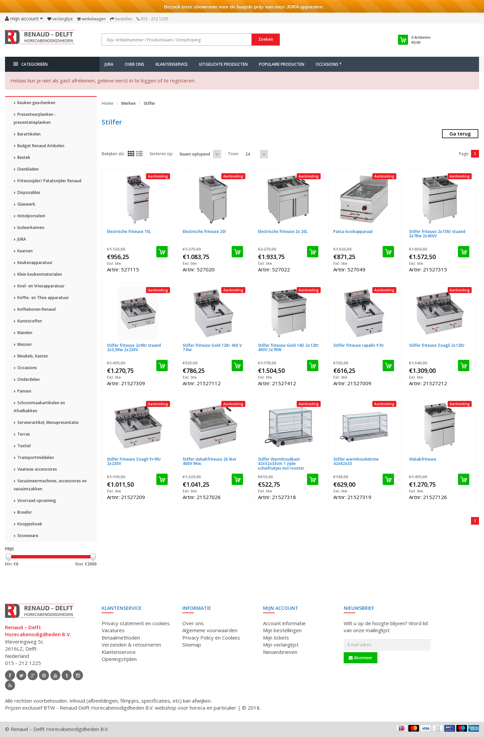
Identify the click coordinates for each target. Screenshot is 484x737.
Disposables (27, 192)
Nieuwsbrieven (280, 652)
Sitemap (191, 644)
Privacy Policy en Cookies (211, 637)
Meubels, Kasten (31, 356)
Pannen (22, 391)
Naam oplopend (195, 154)
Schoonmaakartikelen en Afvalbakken (39, 407)
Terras (22, 434)
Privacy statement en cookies (136, 623)
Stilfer (149, 103)
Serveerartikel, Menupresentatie (46, 422)
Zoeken (265, 39)
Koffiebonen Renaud (35, 309)
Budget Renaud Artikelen (39, 146)
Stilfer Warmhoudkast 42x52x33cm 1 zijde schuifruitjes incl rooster (281, 463)
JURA (109, 64)
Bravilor (23, 512)
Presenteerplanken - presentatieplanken (35, 118)
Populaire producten (281, 64)
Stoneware (26, 535)
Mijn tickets (276, 637)
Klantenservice (172, 64)
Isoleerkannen (29, 227)
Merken (128, 103)
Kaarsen (23, 251)
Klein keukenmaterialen (38, 274)
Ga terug (460, 133)
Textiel (22, 446)
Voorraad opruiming (35, 500)
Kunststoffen (28, 321)
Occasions (25, 368)
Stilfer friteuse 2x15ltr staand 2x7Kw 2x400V (437, 234)
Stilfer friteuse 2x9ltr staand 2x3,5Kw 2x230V (134, 347)
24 (247, 154)
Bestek (22, 157)
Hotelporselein (29, 216)
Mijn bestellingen (282, 630)
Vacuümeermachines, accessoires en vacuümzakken (50, 485)
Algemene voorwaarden (209, 630)
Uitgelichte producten (223, 64)
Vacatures (113, 630)
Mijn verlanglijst (281, 644)
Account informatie (284, 623)
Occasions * (329, 64)
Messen (23, 344)
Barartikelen (27, 134)
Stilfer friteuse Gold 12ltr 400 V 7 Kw (212, 347)
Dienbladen (26, 169)
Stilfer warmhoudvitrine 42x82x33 (356, 461)
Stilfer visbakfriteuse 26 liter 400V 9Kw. (210, 461)
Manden (23, 332)
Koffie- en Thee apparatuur (41, 297)
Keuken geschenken (34, 102)
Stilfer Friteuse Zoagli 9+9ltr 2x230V (134, 461)
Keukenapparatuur (33, 262)
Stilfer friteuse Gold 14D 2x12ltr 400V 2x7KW (288, 347)
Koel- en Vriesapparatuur (39, 286)
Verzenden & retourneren (131, 644)
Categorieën (30, 64)
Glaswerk (24, 204)
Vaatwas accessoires (35, 469)
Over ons (134, 64)
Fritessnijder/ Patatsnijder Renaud (47, 181)
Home (107, 103)
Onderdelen (27, 379)
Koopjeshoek (28, 524)
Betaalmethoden (121, 637)
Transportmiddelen (34, 457)
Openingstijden (119, 659)
